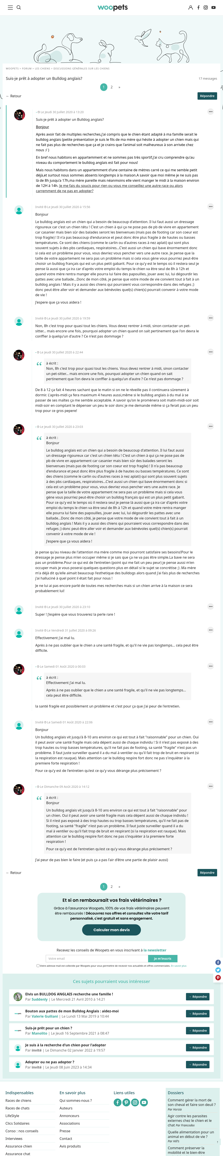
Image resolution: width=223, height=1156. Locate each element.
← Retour (13, 96)
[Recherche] (19, 7)
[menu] (11, 7)
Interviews (13, 1138)
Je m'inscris (162, 958)
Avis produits (70, 1146)
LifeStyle (12, 1115)
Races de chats (17, 1108)
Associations (70, 1123)
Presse (65, 1131)
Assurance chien (18, 1146)
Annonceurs (69, 1115)
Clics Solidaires (17, 1123)
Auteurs (66, 1108)
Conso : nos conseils (21, 1131)
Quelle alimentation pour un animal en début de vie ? (191, 1136)
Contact (66, 1138)
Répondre (207, 96)
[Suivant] (119, 87)
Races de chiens (18, 1100)
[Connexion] (190, 7)
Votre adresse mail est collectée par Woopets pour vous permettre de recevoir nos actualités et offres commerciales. (112, 965)
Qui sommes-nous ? (76, 1100)
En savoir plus (178, 965)
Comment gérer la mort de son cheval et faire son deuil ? (192, 1104)
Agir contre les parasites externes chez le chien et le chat (190, 1121)
